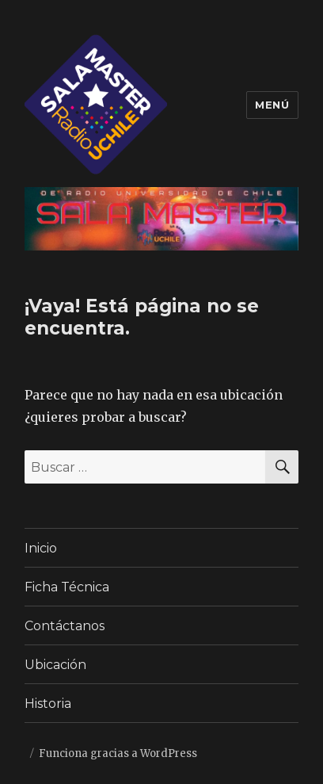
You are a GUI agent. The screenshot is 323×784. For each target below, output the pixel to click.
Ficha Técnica (67, 587)
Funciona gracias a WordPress (118, 753)
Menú (272, 104)
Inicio (41, 548)
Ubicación (55, 664)
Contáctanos (64, 625)
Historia (48, 703)
